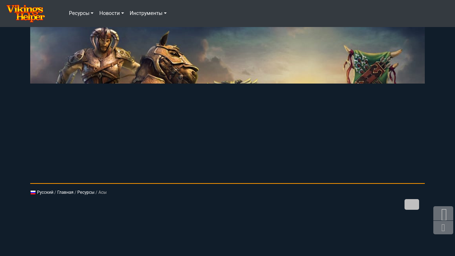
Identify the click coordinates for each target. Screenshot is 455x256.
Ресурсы (86, 192)
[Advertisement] (227, 133)
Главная (65, 192)
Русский (41, 192)
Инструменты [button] (146, 13)
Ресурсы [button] (79, 13)
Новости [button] (109, 13)
